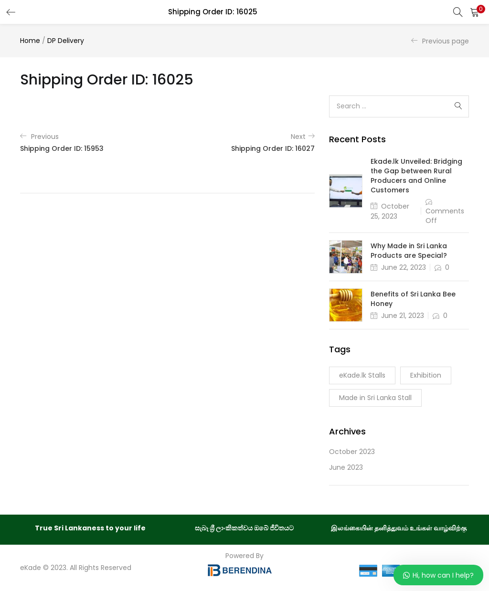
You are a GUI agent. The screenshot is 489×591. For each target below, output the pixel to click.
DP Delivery (65, 40)
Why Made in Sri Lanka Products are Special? (409, 250)
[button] (475, 12)
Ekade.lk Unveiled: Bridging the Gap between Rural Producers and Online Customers (416, 176)
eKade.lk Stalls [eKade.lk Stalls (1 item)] (362, 375)
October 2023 (352, 451)
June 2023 (346, 467)
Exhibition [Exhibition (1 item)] (425, 375)
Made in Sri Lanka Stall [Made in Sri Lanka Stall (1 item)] (375, 397)
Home (30, 40)
